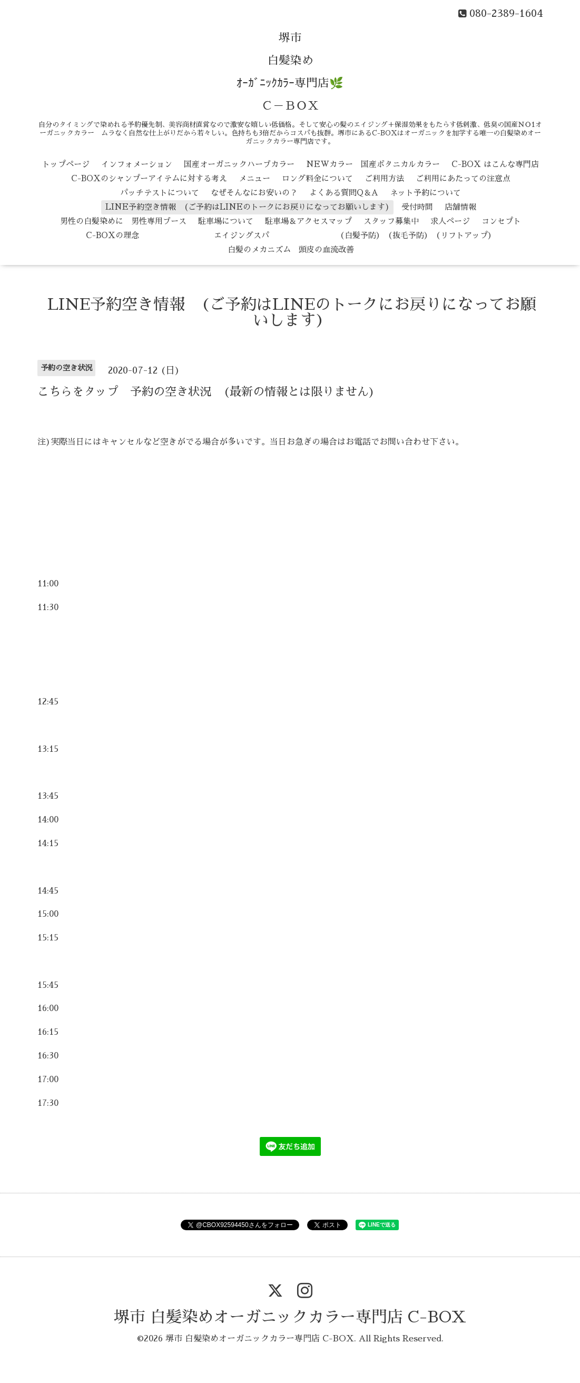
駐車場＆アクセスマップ (308, 221)
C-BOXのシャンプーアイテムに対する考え (149, 178)
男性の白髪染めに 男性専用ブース (123, 221)
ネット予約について (425, 193)
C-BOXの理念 (112, 235)
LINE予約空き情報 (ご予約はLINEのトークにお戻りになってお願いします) (247, 207)
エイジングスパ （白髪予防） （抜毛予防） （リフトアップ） (323, 235)
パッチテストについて (159, 193)
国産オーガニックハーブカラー (239, 164)
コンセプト (501, 221)
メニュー (254, 178)
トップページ (66, 164)
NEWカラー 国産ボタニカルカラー (373, 164)
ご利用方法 (384, 178)
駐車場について (225, 221)
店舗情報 (460, 207)
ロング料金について (317, 178)
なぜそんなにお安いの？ (254, 193)
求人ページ (450, 221)
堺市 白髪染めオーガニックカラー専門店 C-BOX (290, 1317)
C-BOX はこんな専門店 (495, 164)
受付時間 (417, 207)
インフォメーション (136, 164)
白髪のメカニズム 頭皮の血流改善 (291, 249)
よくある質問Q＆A (343, 193)
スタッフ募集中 (391, 221)
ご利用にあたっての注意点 (463, 178)
